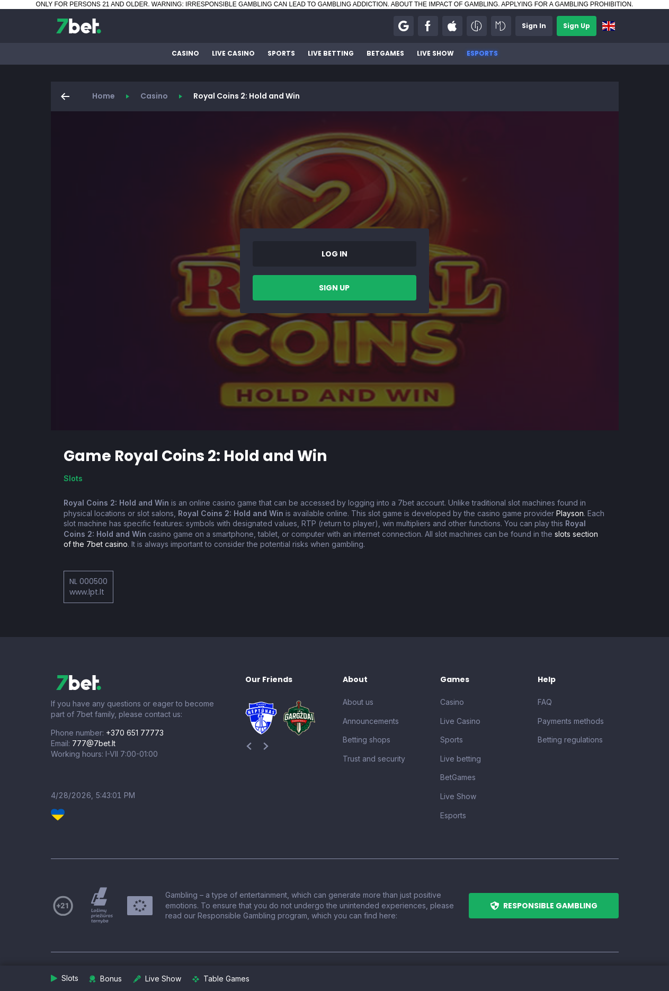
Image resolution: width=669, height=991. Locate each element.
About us (358, 701)
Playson (570, 513)
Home (103, 96)
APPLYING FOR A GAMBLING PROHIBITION (566, 4)
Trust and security (374, 758)
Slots (73, 478)
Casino (185, 53)
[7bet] (78, 26)
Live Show (435, 53)
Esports (482, 53)
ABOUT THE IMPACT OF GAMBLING (444, 4)
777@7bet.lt (93, 743)
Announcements (371, 720)
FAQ (545, 701)
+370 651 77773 (135, 732)
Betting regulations (570, 739)
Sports (281, 53)
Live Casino (233, 53)
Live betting (331, 53)
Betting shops (366, 739)
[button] (404, 26)
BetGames (385, 53)
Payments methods (571, 720)
